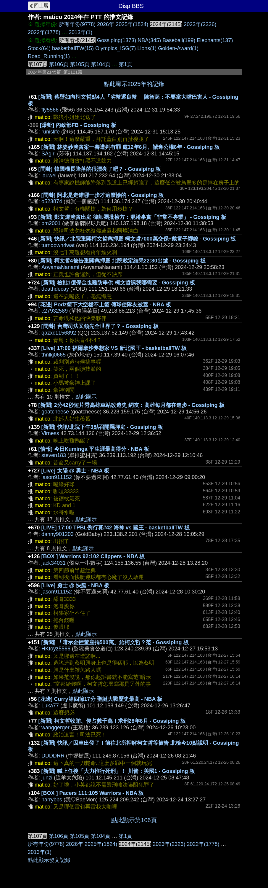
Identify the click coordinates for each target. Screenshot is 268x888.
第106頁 (58, 64)
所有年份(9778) (77, 24)
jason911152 (56, 477)
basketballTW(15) (73, 48)
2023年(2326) (200, 24)
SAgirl (48, 154)
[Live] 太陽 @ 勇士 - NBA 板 (75, 471)
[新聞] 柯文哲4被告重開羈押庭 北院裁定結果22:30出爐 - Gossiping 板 (122, 261)
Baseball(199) (178, 40)
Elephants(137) (215, 40)
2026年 (105, 24)
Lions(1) (146, 48)
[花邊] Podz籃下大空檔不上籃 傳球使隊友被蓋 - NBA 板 (104, 305)
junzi (46, 778)
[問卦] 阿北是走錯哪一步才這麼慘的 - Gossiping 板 (102, 195)
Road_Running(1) (49, 56)
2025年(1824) (132, 24)
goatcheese (55, 412)
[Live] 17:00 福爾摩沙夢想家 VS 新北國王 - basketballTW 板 (114, 348)
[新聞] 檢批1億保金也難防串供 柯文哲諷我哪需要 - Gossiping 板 (118, 283)
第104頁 (100, 64)
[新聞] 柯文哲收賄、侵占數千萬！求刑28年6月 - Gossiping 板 (112, 721)
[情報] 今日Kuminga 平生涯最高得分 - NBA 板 (93, 449)
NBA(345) (149, 40)
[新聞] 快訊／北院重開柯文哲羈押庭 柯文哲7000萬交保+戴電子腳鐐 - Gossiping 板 (137, 239)
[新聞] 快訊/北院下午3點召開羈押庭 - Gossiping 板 (102, 427)
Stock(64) (39, 48)
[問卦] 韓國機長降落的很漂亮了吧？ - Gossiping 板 (99, 169)
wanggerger (55, 728)
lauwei (48, 176)
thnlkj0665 (53, 355)
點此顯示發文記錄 (49, 860)
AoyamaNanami (60, 267)
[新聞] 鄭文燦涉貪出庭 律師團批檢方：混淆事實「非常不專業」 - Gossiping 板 (132, 217)
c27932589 (54, 311)
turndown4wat (58, 245)
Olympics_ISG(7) (115, 48)
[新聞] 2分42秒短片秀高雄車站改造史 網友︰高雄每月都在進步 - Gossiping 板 (131, 405)
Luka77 (50, 706)
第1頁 (125, 64)
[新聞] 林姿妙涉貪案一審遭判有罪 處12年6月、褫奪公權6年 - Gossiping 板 (130, 147)
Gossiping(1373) (116, 40)
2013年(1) (80, 32)
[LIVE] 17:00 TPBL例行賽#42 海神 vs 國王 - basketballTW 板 (115, 528)
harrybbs (51, 800)
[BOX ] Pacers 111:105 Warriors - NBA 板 (92, 793)
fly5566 (50, 110)
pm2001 (51, 223)
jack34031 (53, 563)
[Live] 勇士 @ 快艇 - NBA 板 (75, 585)
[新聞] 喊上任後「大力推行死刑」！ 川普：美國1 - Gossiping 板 (118, 771)
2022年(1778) (44, 32)
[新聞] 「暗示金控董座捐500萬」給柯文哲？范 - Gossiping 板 (115, 642)
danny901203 (57, 534)
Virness (50, 433)
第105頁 (79, 64)
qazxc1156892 (58, 333)
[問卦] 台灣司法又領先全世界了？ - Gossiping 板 (100, 326)
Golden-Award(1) (178, 48)
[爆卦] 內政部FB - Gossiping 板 (78, 125)
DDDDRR (52, 756)
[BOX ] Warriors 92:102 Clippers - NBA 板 (93, 556)
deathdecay (55, 289)
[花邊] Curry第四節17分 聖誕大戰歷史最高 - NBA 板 (100, 699)
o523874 (51, 201)
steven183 (53, 455)
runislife (50, 132)
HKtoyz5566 (55, 649)
